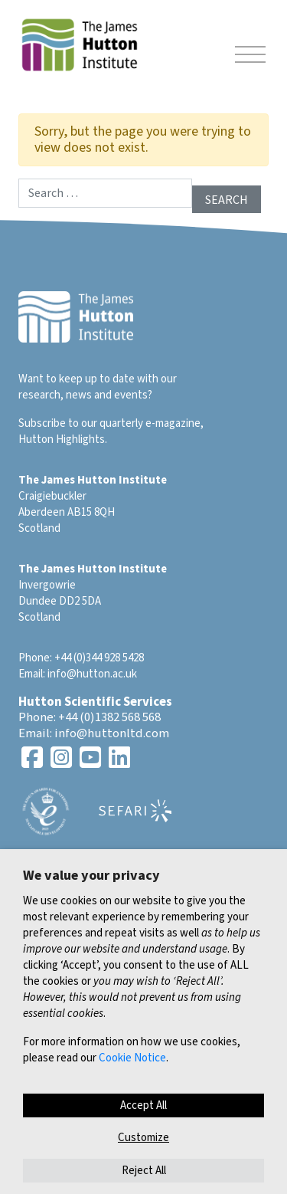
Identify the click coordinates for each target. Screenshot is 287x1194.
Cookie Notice (132, 1058)
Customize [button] (143, 1138)
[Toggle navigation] (250, 57)
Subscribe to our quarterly (80, 423)
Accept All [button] (143, 1105)
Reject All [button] (144, 1171)
